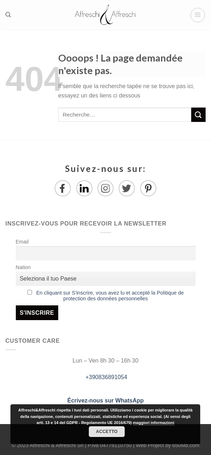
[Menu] (198, 15)
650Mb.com (185, 445)
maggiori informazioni (153, 422)
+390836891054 (105, 377)
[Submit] (198, 115)
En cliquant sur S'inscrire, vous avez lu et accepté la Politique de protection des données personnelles (110, 295)
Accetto (107, 431)
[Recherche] (8, 15)
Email (22, 242)
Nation (23, 267)
